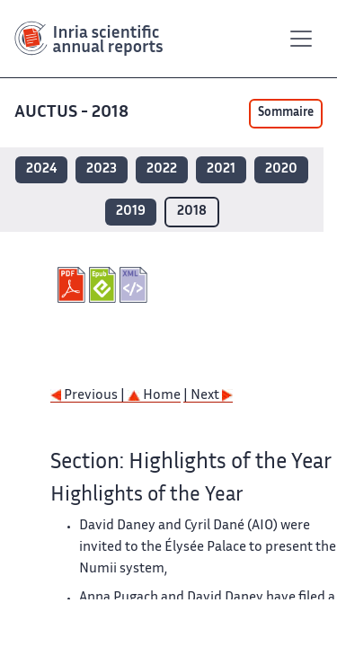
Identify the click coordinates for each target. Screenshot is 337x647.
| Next (208, 396)
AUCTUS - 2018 (73, 112)
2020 (281, 169)
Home (154, 396)
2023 (101, 169)
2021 (221, 169)
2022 (161, 169)
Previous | (89, 396)
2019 (131, 211)
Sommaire (286, 113)
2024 (41, 169)
